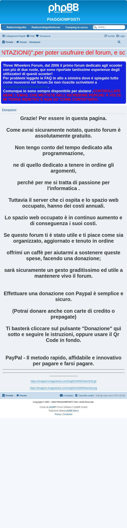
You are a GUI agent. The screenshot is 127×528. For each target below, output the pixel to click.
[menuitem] (30, 36)
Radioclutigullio (16, 27)
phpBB (52, 407)
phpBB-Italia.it (72, 411)
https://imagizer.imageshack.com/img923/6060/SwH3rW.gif (63, 381)
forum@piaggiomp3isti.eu (25, 87)
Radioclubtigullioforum (46, 27)
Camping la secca (77, 27)
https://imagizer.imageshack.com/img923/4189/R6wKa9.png (63, 388)
